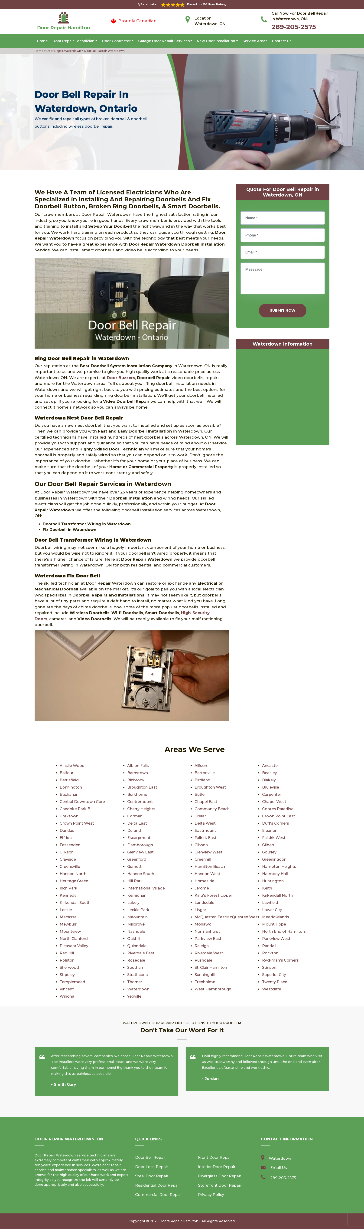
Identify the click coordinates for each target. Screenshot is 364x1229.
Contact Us (281, 41)
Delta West (205, 823)
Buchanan (69, 794)
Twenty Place (274, 982)
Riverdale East (140, 953)
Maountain (137, 917)
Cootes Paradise (277, 809)
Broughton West (210, 787)
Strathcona (137, 975)
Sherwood (69, 967)
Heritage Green (74, 881)
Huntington (273, 881)
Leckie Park (138, 910)
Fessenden (70, 845)
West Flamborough (213, 989)
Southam (136, 967)
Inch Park (68, 888)
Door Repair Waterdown (63, 51)
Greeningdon (274, 859)
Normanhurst (207, 931)
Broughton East (142, 787)
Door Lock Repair (151, 1167)
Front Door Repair (215, 1157)
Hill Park (135, 881)
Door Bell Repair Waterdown (104, 51)
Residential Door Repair (157, 1185)
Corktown (69, 816)
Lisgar (200, 910)
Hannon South (140, 874)
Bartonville (205, 773)
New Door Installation (216, 41)
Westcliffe (271, 989)
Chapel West (274, 801)
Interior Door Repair (216, 1167)
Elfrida (66, 838)
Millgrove (136, 924)
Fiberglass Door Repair (219, 1176)
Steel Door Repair (151, 1176)
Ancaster (270, 765)
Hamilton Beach (210, 866)
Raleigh (202, 946)
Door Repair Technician (73, 41)
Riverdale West (209, 953)
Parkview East (208, 938)
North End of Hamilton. (284, 931)
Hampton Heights (279, 866)
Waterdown (138, 989)
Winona (67, 996)
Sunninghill (205, 975)
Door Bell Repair (150, 1157)
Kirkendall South (75, 902)
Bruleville (270, 787)
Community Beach (212, 809)
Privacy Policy (211, 1194)
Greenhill (203, 859)
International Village (146, 888)
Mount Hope (274, 924)
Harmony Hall (275, 874)
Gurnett (134, 866)
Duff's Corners (275, 823)
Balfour (66, 773)
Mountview (70, 931)
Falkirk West (274, 838)
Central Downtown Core (82, 801)
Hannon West (207, 874)
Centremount (140, 801)
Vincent (67, 989)
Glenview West (208, 852)
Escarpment (138, 838)
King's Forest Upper (213, 895)
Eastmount (205, 830)
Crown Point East (278, 816)
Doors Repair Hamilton (178, 1221)
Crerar (200, 816)
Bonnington (71, 787)
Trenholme (205, 982)
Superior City (274, 975)
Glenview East (140, 852)
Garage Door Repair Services (164, 41)
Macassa (68, 917)
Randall (269, 946)
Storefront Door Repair (219, 1185)
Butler (200, 794)
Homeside (204, 881)
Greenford (136, 859)
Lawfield (270, 902)
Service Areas (255, 41)
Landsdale (204, 902)
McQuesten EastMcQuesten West (227, 917)
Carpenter (271, 794)
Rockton (270, 953)
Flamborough (140, 845)
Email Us (278, 1168)
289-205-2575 (294, 27)
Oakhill (133, 938)
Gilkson (67, 852)
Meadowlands (275, 917)
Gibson (201, 845)
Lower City (272, 910)
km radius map (282, 398)
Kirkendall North (277, 895)
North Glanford (74, 938)
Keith (267, 888)
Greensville (70, 866)
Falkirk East (206, 838)
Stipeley (67, 975)
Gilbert (268, 845)
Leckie (66, 910)
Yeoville (134, 996)
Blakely (269, 780)
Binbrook (136, 780)
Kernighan (136, 895)
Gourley (269, 852)
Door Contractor (116, 41)
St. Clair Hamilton (211, 967)
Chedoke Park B (75, 809)
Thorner (134, 982)
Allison (201, 765)
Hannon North (73, 874)
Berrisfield (69, 780)
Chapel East (206, 801)
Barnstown (137, 773)
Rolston (67, 960)
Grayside (68, 859)
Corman (135, 816)
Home (42, 41)
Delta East (137, 823)
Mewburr (68, 924)
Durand (134, 830)
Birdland (202, 780)
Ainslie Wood (72, 765)
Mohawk (203, 924)
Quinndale (136, 946)
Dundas (67, 830)
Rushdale (203, 960)
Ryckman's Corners (280, 960)
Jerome (202, 888)
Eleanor (269, 830)
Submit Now (282, 310)
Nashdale (136, 931)
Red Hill (67, 953)
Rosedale (136, 960)
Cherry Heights (141, 809)
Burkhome (137, 794)
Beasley (269, 773)
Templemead (72, 982)
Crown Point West (77, 823)
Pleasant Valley (74, 946)
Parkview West (276, 938)
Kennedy (68, 895)
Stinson (269, 967)
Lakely (133, 902)
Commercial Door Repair (158, 1194)
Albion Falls (138, 765)
